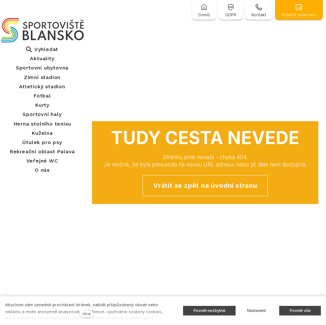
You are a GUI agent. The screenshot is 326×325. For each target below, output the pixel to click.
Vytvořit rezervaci (298, 14)
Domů (204, 14)
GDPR (230, 14)
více (86, 313)
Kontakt (259, 14)
